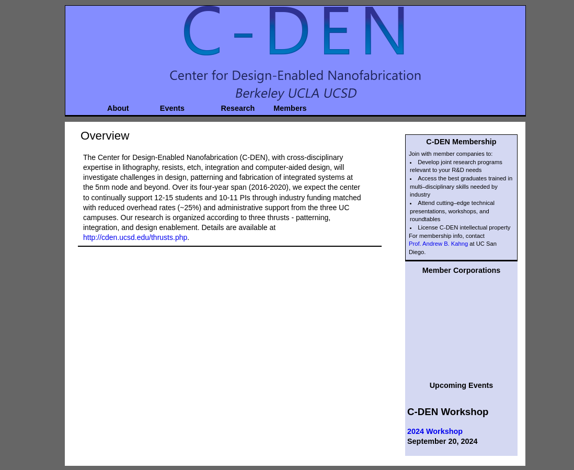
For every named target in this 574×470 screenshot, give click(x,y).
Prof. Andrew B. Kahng (438, 243)
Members (285, 107)
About (118, 107)
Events (172, 107)
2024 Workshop (435, 431)
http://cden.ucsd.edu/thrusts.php (135, 237)
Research (234, 107)
